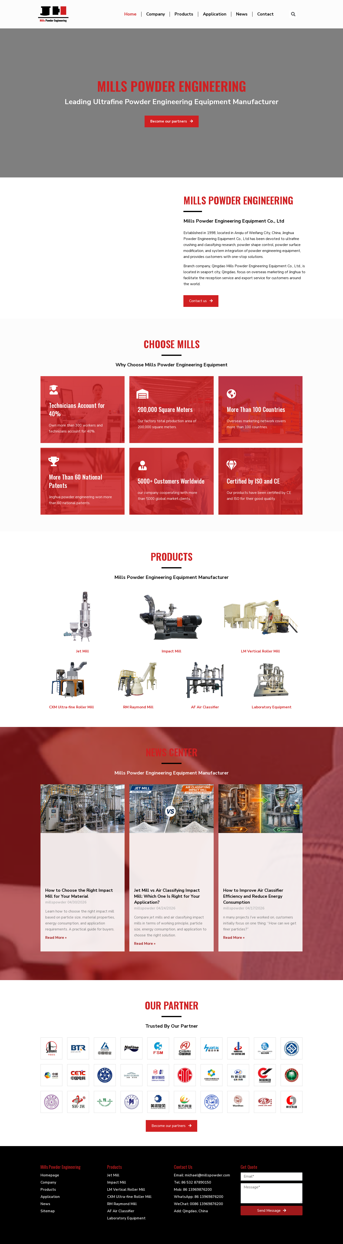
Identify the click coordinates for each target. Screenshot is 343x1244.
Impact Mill (171, 651)
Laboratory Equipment (272, 707)
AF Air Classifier (205, 707)
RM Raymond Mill (138, 707)
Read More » (56, 937)
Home (130, 14)
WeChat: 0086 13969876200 (198, 1203)
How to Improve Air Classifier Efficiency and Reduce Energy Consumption (253, 896)
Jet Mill (82, 651)
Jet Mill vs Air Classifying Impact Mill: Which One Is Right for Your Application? (167, 896)
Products (184, 14)
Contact (265, 14)
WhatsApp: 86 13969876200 (198, 1196)
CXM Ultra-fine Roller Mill (71, 707)
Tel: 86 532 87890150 (192, 1182)
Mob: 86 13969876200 (193, 1189)
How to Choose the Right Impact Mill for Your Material (79, 893)
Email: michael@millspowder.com (202, 1175)
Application (214, 14)
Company (155, 14)
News (241, 14)
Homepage (49, 1175)
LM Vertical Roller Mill (260, 651)
